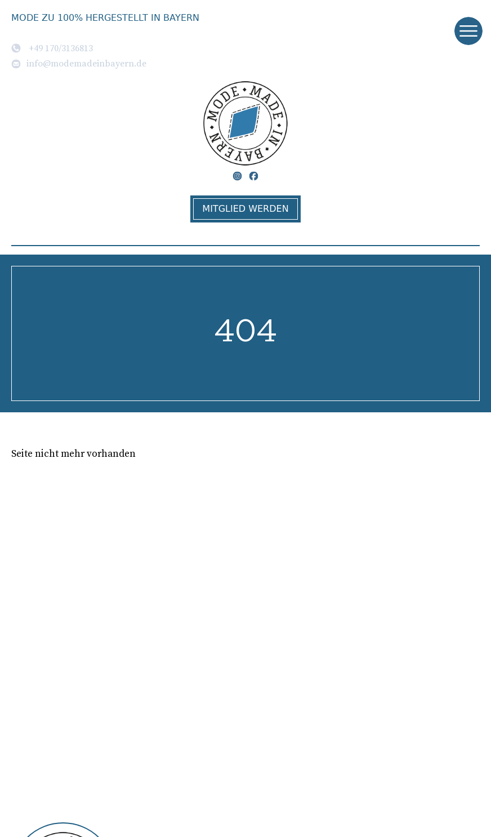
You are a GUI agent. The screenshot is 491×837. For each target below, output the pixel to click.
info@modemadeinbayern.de (78, 63)
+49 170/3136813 (52, 48)
